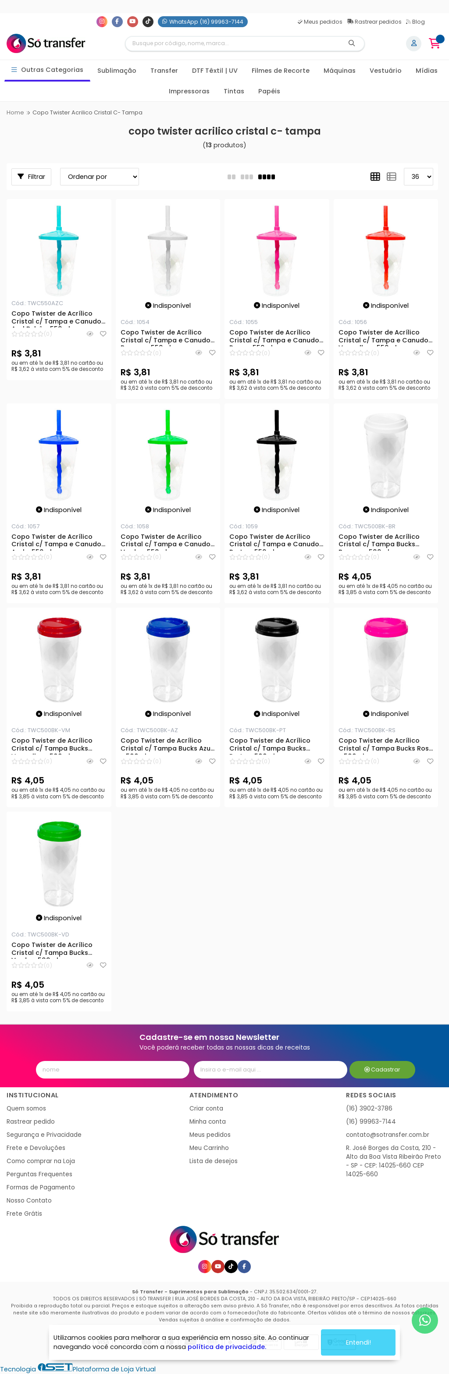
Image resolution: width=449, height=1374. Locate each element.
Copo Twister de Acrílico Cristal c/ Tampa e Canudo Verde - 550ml (165, 542)
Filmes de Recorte (281, 70)
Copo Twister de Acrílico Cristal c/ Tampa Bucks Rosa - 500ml (386, 746)
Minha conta (207, 1122)
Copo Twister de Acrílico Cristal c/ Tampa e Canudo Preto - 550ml (274, 542)
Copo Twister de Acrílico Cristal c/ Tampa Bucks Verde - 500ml (52, 950)
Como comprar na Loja (41, 1161)
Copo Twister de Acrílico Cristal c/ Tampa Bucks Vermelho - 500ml (52, 746)
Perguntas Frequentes (39, 1174)
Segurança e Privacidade (44, 1135)
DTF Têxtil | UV (215, 70)
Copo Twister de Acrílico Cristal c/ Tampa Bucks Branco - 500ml (379, 542)
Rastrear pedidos (374, 21)
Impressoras (189, 91)
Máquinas (340, 70)
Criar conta (206, 1108)
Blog (415, 21)
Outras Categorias (47, 70)
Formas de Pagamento (41, 1187)
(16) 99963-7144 (371, 1122)
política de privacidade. (227, 1346)
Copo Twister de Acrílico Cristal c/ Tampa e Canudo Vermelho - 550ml (383, 337)
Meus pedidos (320, 21)
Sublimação (116, 70)
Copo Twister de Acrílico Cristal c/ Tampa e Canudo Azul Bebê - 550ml (56, 318)
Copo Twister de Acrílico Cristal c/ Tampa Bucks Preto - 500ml (269, 746)
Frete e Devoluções (36, 1148)
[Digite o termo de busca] (233, 43)
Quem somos (26, 1108)
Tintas (234, 91)
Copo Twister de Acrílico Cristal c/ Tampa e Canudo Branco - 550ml (165, 337)
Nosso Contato (29, 1200)
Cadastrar (382, 1069)
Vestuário (386, 70)
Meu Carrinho (209, 1148)
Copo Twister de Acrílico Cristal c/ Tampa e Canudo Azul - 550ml (56, 542)
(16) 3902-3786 (369, 1108)
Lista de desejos (213, 1161)
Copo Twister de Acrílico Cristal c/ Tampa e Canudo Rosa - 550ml (274, 337)
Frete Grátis (24, 1214)
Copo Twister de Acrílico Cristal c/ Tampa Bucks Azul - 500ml (166, 746)
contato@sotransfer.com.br (387, 1135)
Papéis (269, 91)
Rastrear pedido (31, 1122)
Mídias (427, 70)
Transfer (164, 70)
